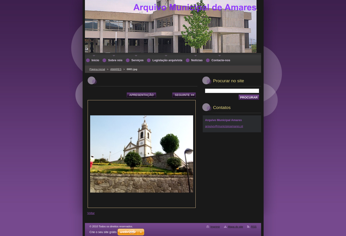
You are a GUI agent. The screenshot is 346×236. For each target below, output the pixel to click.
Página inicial (97, 69)
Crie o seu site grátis (103, 232)
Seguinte (184, 95)
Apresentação (141, 95)
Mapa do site (235, 226)
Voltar (91, 213)
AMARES (116, 69)
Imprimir (215, 226)
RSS (254, 226)
